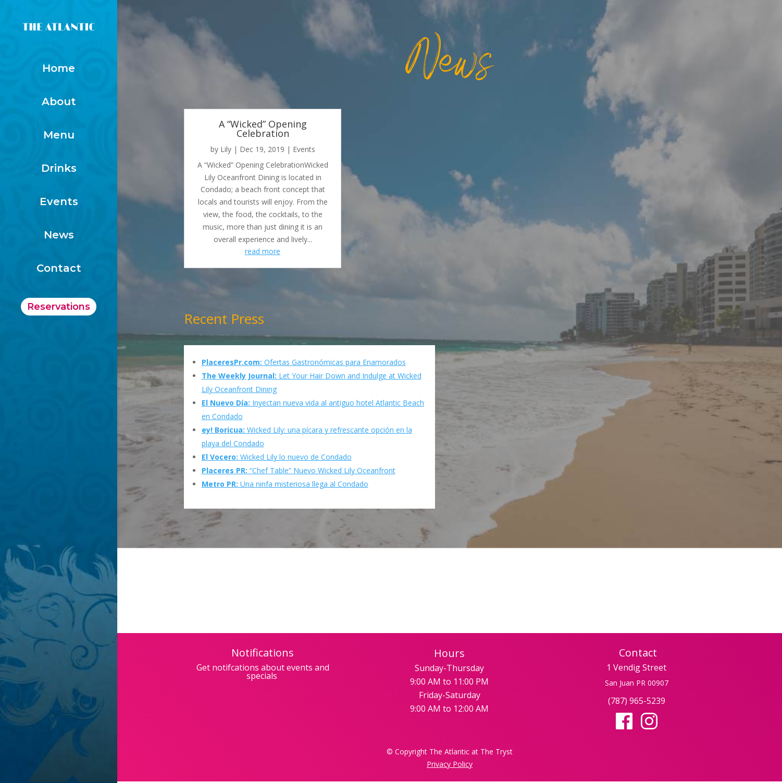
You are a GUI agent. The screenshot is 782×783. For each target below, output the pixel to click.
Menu (59, 136)
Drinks (59, 169)
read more (262, 251)
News (59, 236)
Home (58, 69)
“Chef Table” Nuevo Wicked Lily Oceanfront (298, 470)
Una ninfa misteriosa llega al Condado (285, 484)
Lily (225, 149)
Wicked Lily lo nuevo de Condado (277, 457)
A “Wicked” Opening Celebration (263, 129)
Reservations (58, 306)
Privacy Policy (450, 764)
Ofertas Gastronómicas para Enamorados (304, 362)
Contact (58, 269)
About (59, 103)
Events (59, 203)
